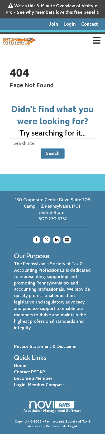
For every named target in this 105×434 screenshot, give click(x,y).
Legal (72, 426)
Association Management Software (52, 406)
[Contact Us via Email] (67, 239)
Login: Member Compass (39, 384)
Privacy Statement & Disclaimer (46, 346)
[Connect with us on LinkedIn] (56, 239)
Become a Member (33, 378)
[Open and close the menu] (71, 40)
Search (52, 153)
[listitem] (53, 24)
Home (20, 365)
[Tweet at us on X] (46, 239)
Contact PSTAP (29, 371)
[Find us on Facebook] (36, 239)
